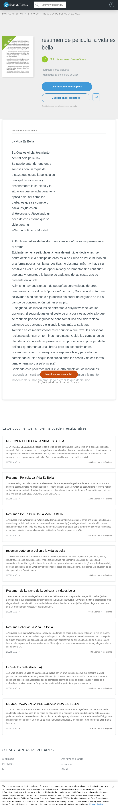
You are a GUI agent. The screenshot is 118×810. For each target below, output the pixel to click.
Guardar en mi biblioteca (66, 98)
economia (66, 764)
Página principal (13, 14)
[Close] (113, 792)
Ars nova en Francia (72, 759)
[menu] (112, 5)
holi (4, 769)
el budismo (8, 759)
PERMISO (8, 764)
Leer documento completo (67, 86)
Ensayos (34, 14)
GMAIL (65, 769)
